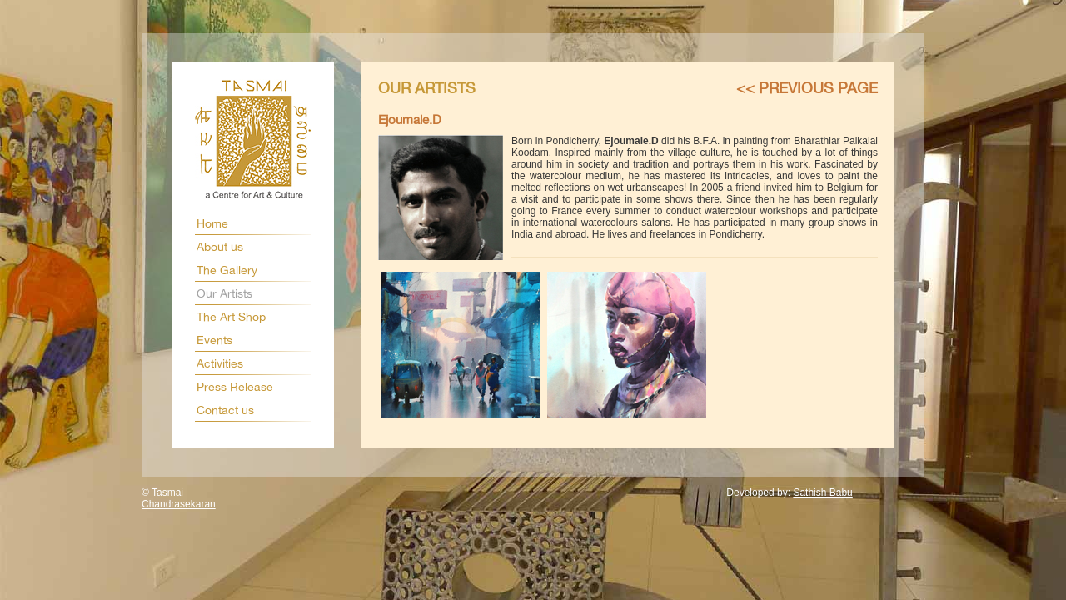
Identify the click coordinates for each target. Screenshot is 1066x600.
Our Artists (224, 293)
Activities (220, 363)
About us (220, 246)
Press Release (235, 386)
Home (212, 223)
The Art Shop (231, 316)
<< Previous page (807, 88)
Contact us (225, 410)
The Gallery (227, 270)
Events (214, 340)
